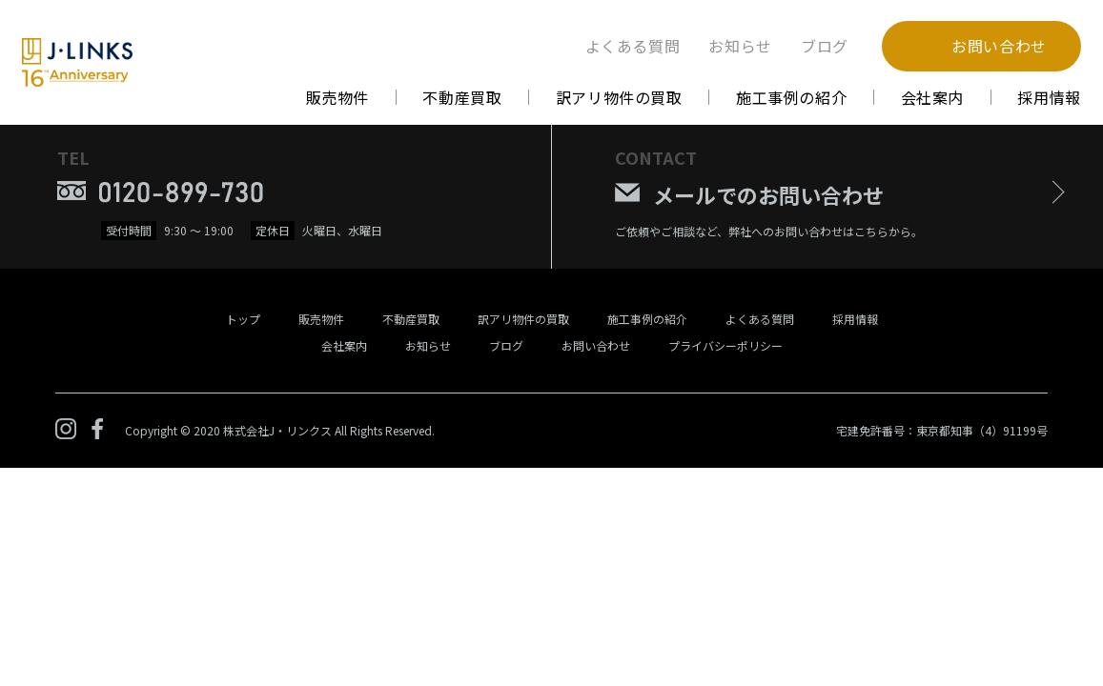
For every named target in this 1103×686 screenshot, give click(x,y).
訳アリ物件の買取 (619, 97)
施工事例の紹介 (791, 97)
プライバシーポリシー (725, 345)
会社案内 (933, 97)
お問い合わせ (596, 345)
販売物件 (338, 97)
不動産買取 (461, 97)
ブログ (824, 45)
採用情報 (1049, 97)
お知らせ (740, 45)
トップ (243, 319)
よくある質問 (633, 45)
